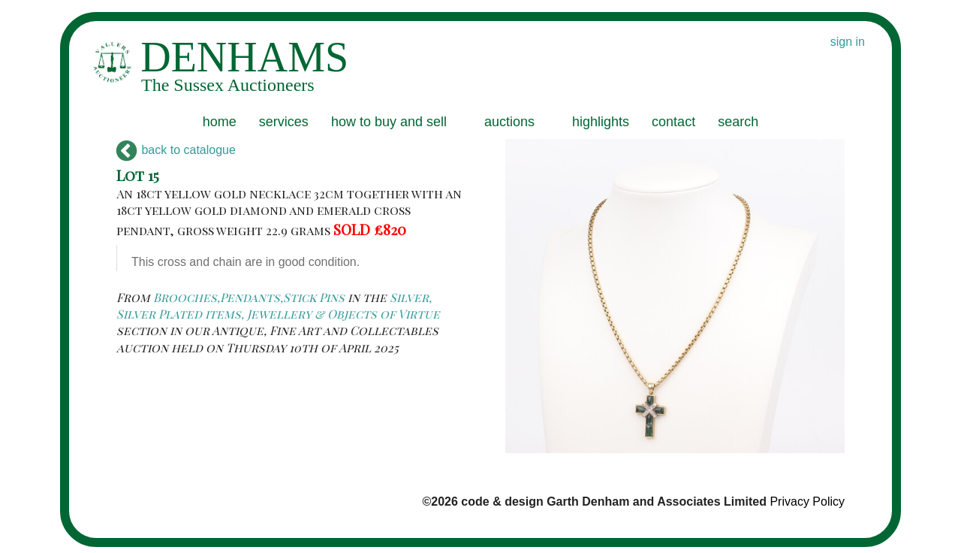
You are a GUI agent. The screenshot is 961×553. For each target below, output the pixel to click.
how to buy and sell (389, 121)
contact (673, 121)
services (284, 121)
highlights (600, 121)
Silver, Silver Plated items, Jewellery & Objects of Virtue (278, 305)
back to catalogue (176, 150)
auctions (509, 121)
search (738, 121)
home (219, 121)
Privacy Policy (807, 501)
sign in (847, 41)
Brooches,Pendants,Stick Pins (249, 297)
